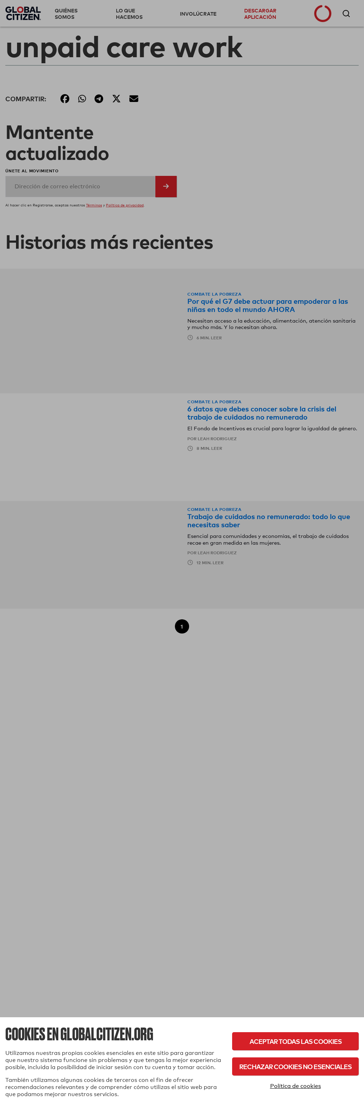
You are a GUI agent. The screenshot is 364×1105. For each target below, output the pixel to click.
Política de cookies (295, 1086)
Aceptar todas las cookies (296, 1041)
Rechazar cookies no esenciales (295, 1066)
